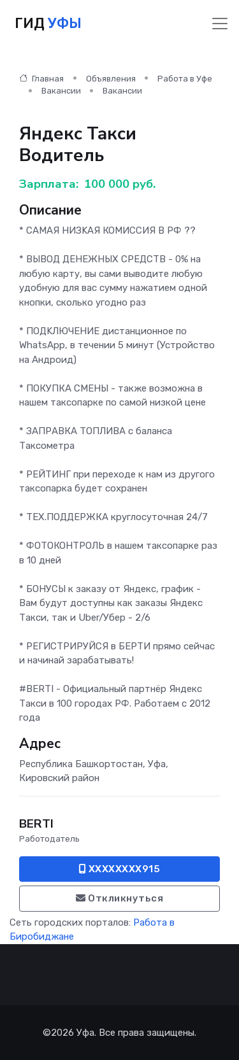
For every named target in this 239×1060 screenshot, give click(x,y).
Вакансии (61, 90)
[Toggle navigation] (219, 23)
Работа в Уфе (184, 78)
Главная (41, 78)
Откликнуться (119, 898)
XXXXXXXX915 (120, 869)
